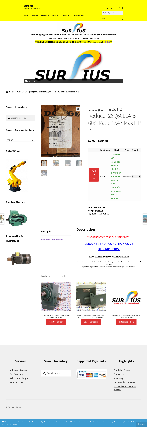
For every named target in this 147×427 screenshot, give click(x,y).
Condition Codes (78, 15)
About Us (55, 15)
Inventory (34, 15)
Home (26, 15)
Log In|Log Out (109, 8)
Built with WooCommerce (18, 410)
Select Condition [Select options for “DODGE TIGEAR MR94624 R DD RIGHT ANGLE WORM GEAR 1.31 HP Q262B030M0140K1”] (91, 322)
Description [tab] (46, 231)
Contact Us (66, 15)
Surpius (28, 6)
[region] (73, 66)
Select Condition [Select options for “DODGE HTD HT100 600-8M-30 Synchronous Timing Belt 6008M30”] (126, 322)
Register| (120, 8)
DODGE (19, 91)
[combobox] (20, 140)
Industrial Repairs (18, 370)
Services (44, 15)
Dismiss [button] (142, 424)
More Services (16, 382)
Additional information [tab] (52, 239)
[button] (78, 109)
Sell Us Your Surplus (20, 378)
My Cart (90, 8)
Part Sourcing (16, 374)
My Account (99, 8)
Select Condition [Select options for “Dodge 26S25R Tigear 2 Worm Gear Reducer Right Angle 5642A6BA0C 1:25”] (56, 322)
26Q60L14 (97, 214)
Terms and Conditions (124, 382)
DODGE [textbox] (20, 140)
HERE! (107, 41)
